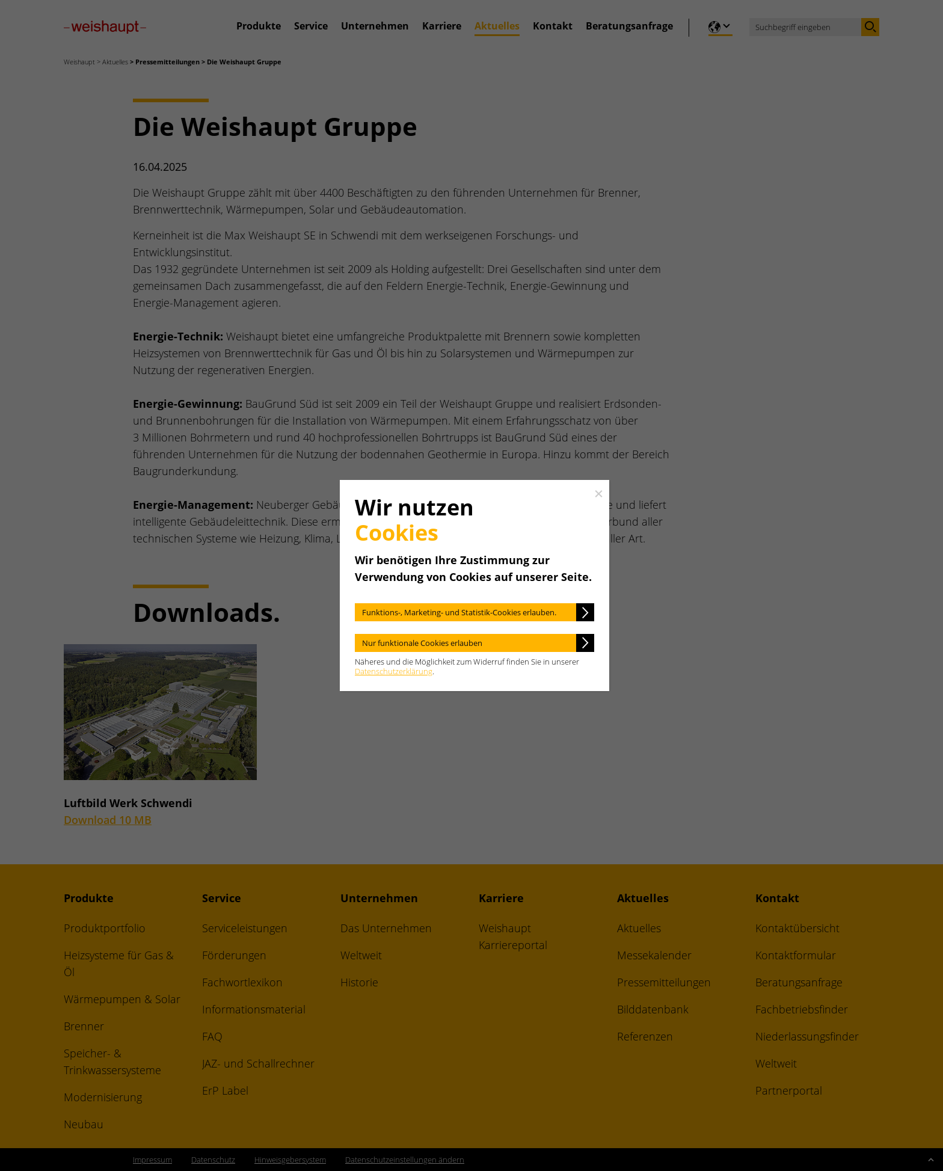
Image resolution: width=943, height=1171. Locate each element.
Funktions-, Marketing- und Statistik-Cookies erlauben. (459, 612)
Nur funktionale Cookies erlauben (422, 643)
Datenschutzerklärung (393, 671)
